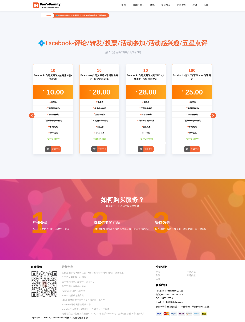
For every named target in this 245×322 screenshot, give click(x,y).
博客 (152, 5)
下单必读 (191, 272)
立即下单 (56, 149)
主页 (123, 5)
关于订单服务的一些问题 (74, 277)
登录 (194, 5)
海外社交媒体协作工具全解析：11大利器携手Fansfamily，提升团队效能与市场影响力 (103, 313)
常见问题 (166, 5)
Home (47, 15)
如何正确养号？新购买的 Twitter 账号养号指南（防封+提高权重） (94, 272)
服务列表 (137, 5)
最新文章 (67, 266)
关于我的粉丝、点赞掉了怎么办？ (78, 281)
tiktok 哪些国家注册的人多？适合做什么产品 (83, 300)
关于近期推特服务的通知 (74, 286)
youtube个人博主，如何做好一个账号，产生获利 (85, 309)
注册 (206, 5)
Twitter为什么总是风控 (73, 295)
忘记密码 (181, 5)
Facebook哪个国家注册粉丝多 (76, 304)
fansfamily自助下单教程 (73, 290)
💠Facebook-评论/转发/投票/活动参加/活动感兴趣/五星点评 (81, 15)
